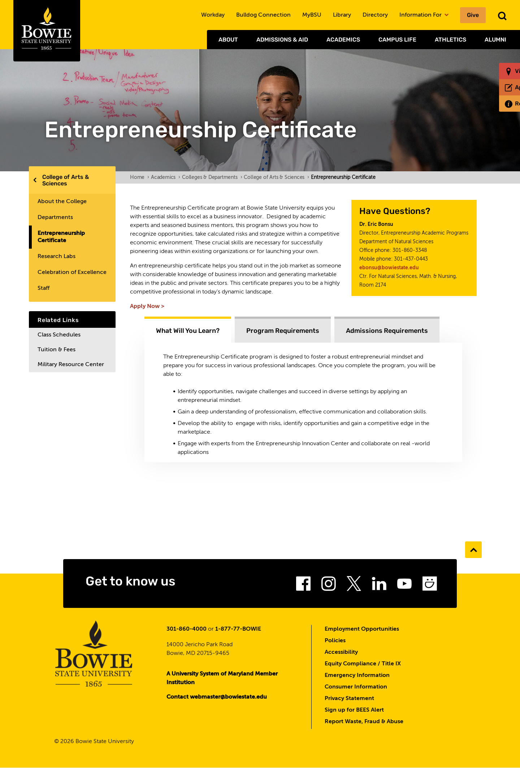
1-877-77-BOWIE (238, 629)
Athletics (450, 39)
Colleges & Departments (212, 177)
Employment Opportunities (362, 629)
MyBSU (311, 15)
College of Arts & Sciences (65, 180)
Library (342, 15)
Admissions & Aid (282, 39)
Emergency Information (357, 675)
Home (139, 177)
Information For (423, 15)
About (228, 39)
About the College (62, 202)
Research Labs (56, 256)
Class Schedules (59, 335)
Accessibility (341, 652)
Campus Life (397, 39)
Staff (43, 288)
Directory (375, 15)
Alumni (495, 39)
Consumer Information (356, 687)
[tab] (187, 330)
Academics (343, 39)
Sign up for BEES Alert (354, 710)
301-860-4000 (186, 629)
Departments (55, 217)
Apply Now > (147, 306)
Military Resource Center (71, 365)
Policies (335, 641)
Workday (213, 15)
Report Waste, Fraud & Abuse (364, 722)
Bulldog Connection (263, 15)
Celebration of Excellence (72, 272)
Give (473, 15)
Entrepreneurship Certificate (61, 237)
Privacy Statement (349, 699)
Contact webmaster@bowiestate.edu (216, 697)
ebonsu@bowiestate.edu (389, 267)
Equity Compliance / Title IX (363, 664)
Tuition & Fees (56, 350)
